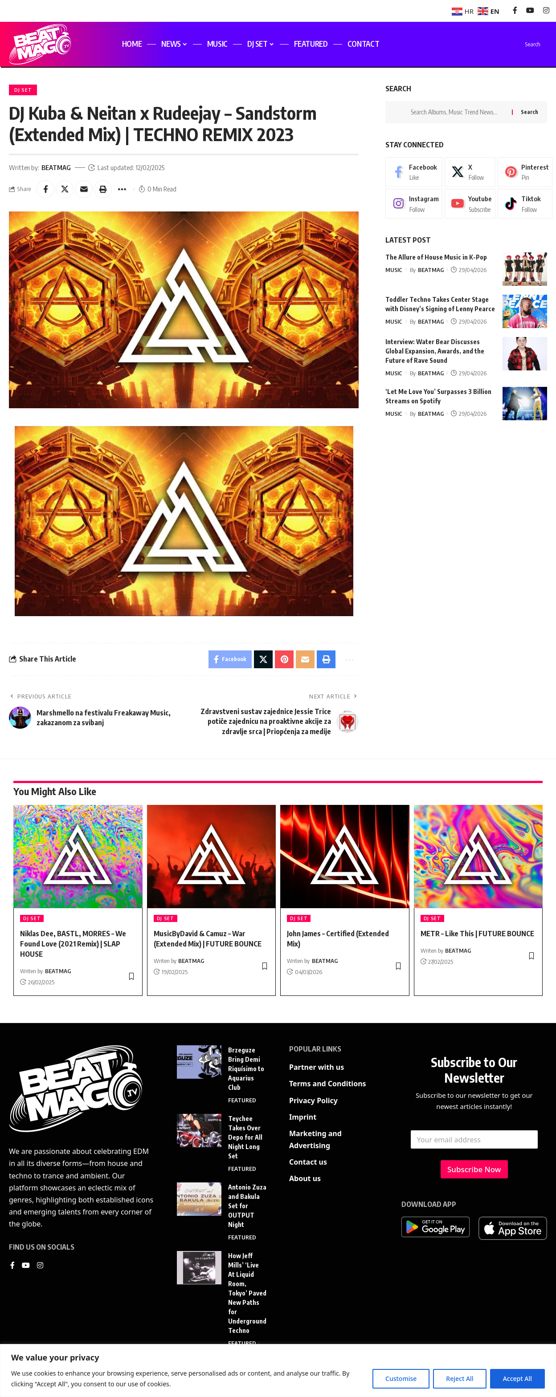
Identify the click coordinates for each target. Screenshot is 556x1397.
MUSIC (393, 269)
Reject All (459, 1378)
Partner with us (316, 1067)
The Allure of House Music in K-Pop (436, 256)
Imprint (302, 1117)
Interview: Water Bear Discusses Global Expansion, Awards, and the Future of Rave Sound (434, 350)
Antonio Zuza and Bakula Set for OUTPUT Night (247, 1205)
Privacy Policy (313, 1100)
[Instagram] (546, 10)
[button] (103, 189)
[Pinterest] (525, 171)
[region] (278, 1370)
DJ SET (23, 90)
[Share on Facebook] (45, 189)
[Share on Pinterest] (284, 659)
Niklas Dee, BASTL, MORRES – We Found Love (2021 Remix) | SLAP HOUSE (73, 943)
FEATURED (242, 1100)
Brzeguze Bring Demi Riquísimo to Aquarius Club (246, 1068)
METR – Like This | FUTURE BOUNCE (477, 933)
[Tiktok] (525, 203)
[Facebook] (515, 10)
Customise (401, 1378)
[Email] (84, 189)
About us (305, 1178)
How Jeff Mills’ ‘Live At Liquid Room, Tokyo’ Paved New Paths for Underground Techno (247, 1293)
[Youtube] (470, 203)
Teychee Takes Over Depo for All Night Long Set (245, 1137)
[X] (470, 171)
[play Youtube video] (184, 521)
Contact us (308, 1162)
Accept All (517, 1378)
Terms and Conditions (327, 1083)
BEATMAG (56, 167)
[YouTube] (530, 10)
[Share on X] (65, 189)
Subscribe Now (474, 1169)
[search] (525, 44)
